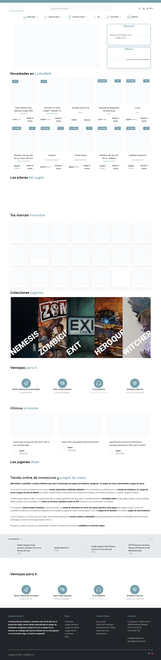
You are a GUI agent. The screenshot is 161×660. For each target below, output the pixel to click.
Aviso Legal (100, 622)
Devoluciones (101, 634)
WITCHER (128, 343)
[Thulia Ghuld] (80, 139)
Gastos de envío (102, 631)
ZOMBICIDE (44, 340)
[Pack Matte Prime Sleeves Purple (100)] (23, 91)
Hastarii (52, 155)
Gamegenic (23, 114)
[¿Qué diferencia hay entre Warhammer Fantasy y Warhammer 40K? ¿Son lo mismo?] (129, 432)
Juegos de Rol (70, 631)
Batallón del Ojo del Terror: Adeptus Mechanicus (109, 158)
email (105, 400)
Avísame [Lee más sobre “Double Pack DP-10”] (87, 120)
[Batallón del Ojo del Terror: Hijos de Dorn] (23, 139)
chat (99, 400)
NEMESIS (16, 344)
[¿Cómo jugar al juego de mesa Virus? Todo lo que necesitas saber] (32, 432)
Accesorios (114, 17)
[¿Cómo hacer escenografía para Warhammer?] (80, 432)
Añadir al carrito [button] (30, 119)
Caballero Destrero (137, 155)
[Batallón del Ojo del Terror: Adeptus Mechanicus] (109, 139)
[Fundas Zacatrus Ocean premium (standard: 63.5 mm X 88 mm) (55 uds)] (11, 560)
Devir (109, 114)
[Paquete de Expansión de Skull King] (109, 91)
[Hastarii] (52, 139)
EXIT (72, 352)
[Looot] (137, 91)
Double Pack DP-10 (80, 108)
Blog (66, 637)
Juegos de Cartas (78, 17)
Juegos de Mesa (53, 17)
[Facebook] (149, 653)
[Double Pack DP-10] (80, 91)
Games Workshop (52, 114)
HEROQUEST (100, 338)
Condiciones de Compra (105, 628)
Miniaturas (30, 17)
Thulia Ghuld (80, 155)
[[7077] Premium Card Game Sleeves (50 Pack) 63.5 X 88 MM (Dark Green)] (122, 560)
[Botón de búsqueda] (109, 8)
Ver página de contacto (136, 641)
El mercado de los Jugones (16, 11)
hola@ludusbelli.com (135, 638)
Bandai (80, 112)
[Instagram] (152, 653)
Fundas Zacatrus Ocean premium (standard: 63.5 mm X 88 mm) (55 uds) (29, 559)
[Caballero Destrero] (137, 139)
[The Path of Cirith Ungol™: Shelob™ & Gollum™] (52, 91)
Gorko (21, 458)
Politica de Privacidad (104, 624)
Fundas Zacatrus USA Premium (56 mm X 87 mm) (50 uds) (103, 558)
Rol (96, 17)
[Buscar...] (77, 8)
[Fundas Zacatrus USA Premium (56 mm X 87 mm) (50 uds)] (85, 560)
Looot (137, 108)
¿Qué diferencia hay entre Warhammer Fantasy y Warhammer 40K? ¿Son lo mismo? (128, 452)
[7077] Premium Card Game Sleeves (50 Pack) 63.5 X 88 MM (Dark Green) (139, 559)
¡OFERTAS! (132, 17)
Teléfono (93, 400)
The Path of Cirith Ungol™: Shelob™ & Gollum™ (52, 111)
